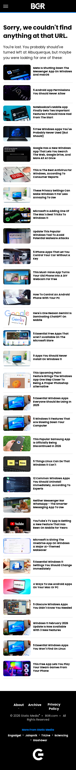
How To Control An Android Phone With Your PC (51, 296)
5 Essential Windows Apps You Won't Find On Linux (50, 647)
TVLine (45, 735)
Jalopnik (31, 735)
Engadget (14, 735)
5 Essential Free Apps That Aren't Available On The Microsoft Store (51, 337)
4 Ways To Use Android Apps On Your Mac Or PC (52, 586)
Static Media (30, 716)
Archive (34, 705)
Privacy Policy (54, 706)
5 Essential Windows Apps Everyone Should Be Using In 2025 (52, 402)
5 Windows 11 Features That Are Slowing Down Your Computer (51, 422)
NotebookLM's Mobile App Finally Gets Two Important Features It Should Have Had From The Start (52, 112)
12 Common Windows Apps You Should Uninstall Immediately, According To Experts (51, 483)
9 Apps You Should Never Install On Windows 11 (50, 357)
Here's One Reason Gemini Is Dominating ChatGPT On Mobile (52, 317)
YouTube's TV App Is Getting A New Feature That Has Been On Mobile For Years (52, 524)
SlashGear (40, 740)
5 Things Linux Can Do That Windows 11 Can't (51, 463)
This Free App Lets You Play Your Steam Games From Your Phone (51, 668)
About (19, 705)
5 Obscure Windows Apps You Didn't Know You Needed (52, 606)
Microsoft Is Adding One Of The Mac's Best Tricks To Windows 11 (51, 215)
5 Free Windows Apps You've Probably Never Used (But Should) (52, 133)
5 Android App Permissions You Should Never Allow (51, 92)
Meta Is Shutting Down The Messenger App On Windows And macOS (52, 71)
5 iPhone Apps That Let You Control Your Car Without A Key (51, 255)
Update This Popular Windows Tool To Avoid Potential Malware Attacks (51, 235)
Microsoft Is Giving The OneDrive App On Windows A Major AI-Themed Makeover (51, 545)
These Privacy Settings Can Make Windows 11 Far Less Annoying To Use (51, 194)
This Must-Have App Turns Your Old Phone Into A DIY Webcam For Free (51, 276)
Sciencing (61, 735)
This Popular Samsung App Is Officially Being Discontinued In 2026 (51, 443)
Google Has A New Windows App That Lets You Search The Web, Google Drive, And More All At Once (52, 153)
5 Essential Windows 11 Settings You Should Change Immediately (52, 565)
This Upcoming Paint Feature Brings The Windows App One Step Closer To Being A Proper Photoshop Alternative (52, 379)
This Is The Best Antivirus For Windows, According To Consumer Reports (52, 174)
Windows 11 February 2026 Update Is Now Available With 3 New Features (50, 627)
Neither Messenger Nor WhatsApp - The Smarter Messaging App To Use (50, 504)
